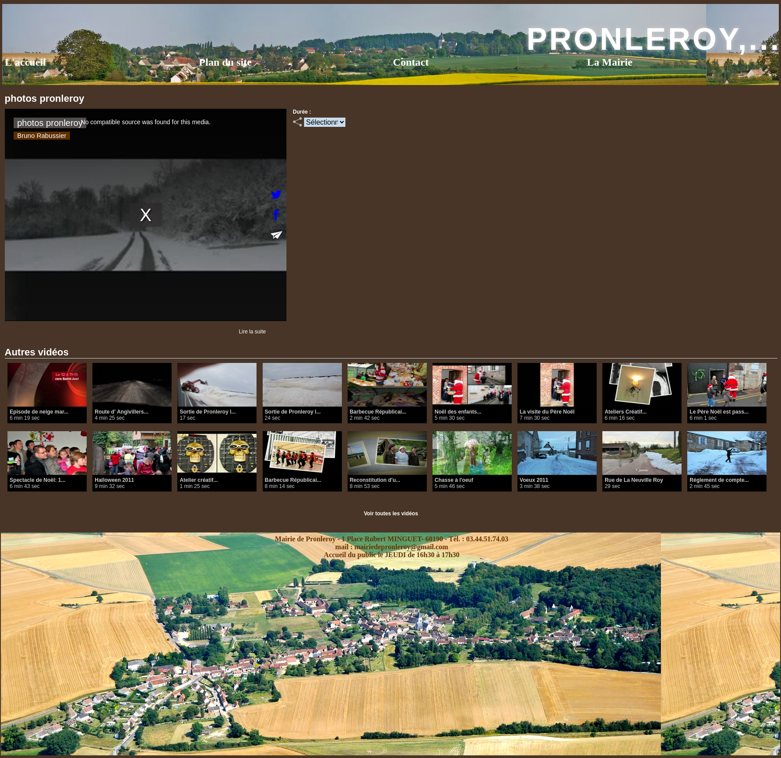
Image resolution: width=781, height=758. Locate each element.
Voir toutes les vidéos (391, 513)
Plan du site (225, 62)
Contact (411, 62)
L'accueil (25, 62)
